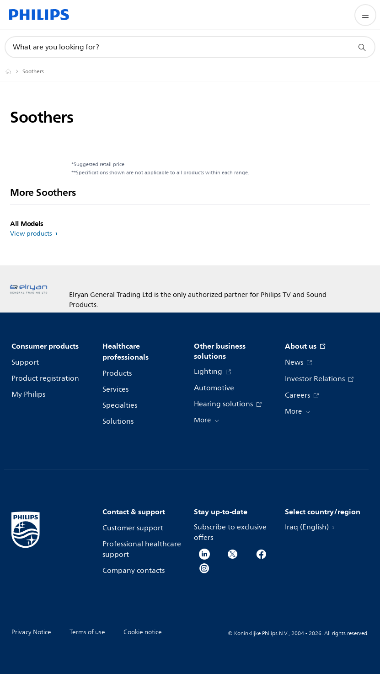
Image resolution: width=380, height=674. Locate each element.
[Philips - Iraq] (13, 71)
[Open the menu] (365, 15)
